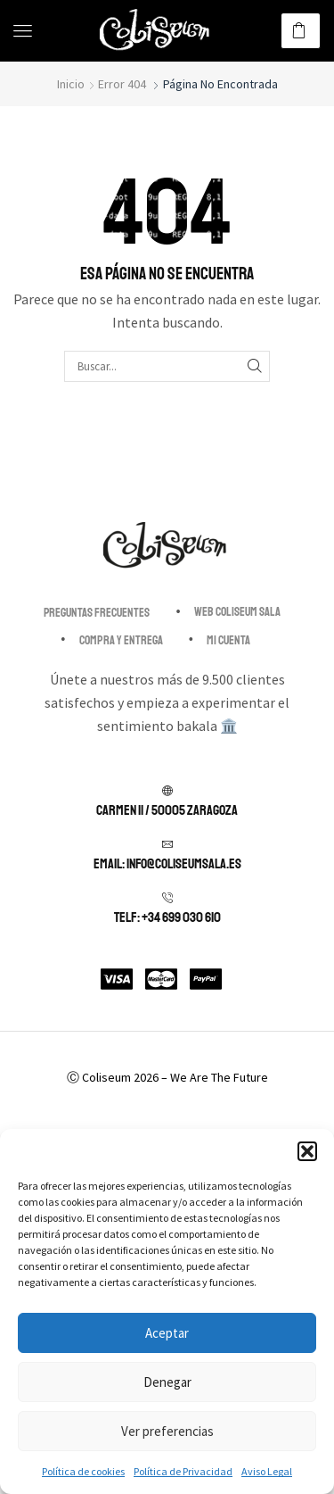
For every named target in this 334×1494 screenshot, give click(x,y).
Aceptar (167, 1332)
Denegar (167, 1382)
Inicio (71, 84)
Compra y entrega (121, 640)
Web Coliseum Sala (237, 611)
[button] (307, 1151)
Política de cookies (83, 1471)
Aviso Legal (266, 1471)
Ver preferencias (167, 1431)
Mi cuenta (228, 640)
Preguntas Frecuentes (97, 612)
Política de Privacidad (183, 1471)
